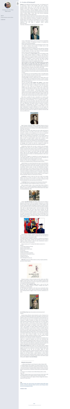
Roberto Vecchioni (36, 384)
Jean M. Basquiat (42, 384)
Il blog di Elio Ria (7, 10)
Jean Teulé (24, 386)
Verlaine (25, 383)
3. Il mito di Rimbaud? (27, 2)
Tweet (25, 388)
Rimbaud (21, 383)
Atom (34, 403)
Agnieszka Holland (29, 386)
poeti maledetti (37, 383)
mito (27, 383)
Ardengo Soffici (43, 383)
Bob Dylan (30, 384)
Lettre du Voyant (31, 383)
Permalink (22, 388)
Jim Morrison (26, 384)
